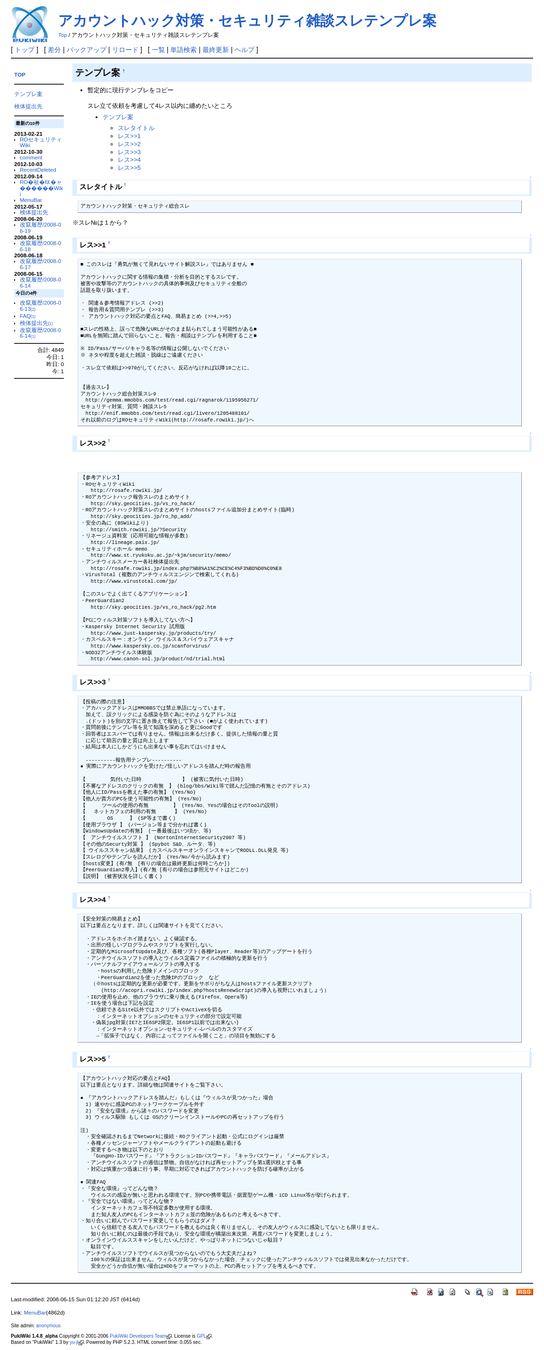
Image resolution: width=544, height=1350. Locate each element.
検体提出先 (28, 106)
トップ (25, 49)
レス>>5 (129, 167)
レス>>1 (129, 136)
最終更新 (215, 49)
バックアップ (86, 49)
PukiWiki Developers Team (141, 1336)
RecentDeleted (38, 170)
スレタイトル (136, 127)
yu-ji (76, 1342)
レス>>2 (129, 144)
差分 (54, 49)
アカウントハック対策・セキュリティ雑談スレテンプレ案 (247, 20)
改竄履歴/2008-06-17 (40, 264)
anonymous (48, 1325)
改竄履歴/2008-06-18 (40, 246)
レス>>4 (129, 159)
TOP (20, 74)
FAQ (27, 316)
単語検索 (183, 49)
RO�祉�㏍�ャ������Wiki (41, 188)
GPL (204, 1336)
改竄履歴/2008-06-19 (40, 227)
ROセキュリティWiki (41, 142)
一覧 (158, 49)
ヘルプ (244, 49)
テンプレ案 (28, 94)
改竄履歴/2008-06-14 (40, 282)
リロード (125, 49)
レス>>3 (129, 152)
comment (31, 157)
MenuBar (31, 200)
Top (62, 35)
